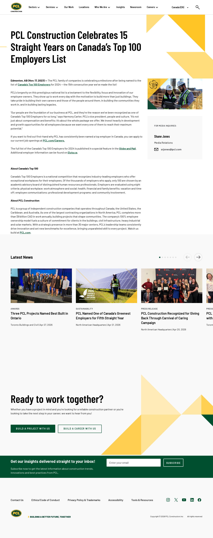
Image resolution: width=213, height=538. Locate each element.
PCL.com (25, 232)
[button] (159, 257)
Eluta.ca (72, 152)
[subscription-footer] (173, 463)
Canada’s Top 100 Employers (34, 84)
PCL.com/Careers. (54, 140)
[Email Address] (133, 463)
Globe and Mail (127, 148)
